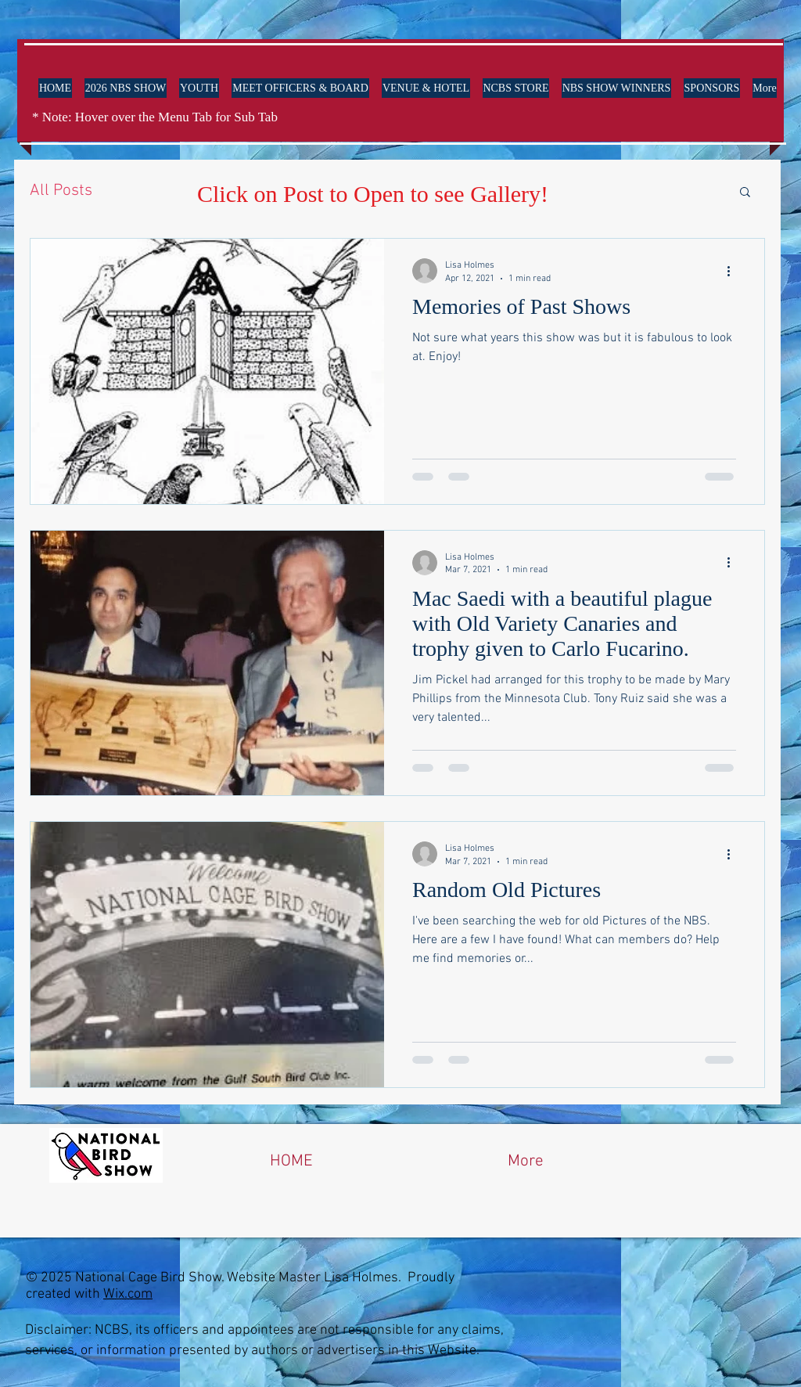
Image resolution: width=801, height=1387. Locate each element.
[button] (745, 193)
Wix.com (128, 1294)
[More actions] (733, 270)
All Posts (61, 190)
